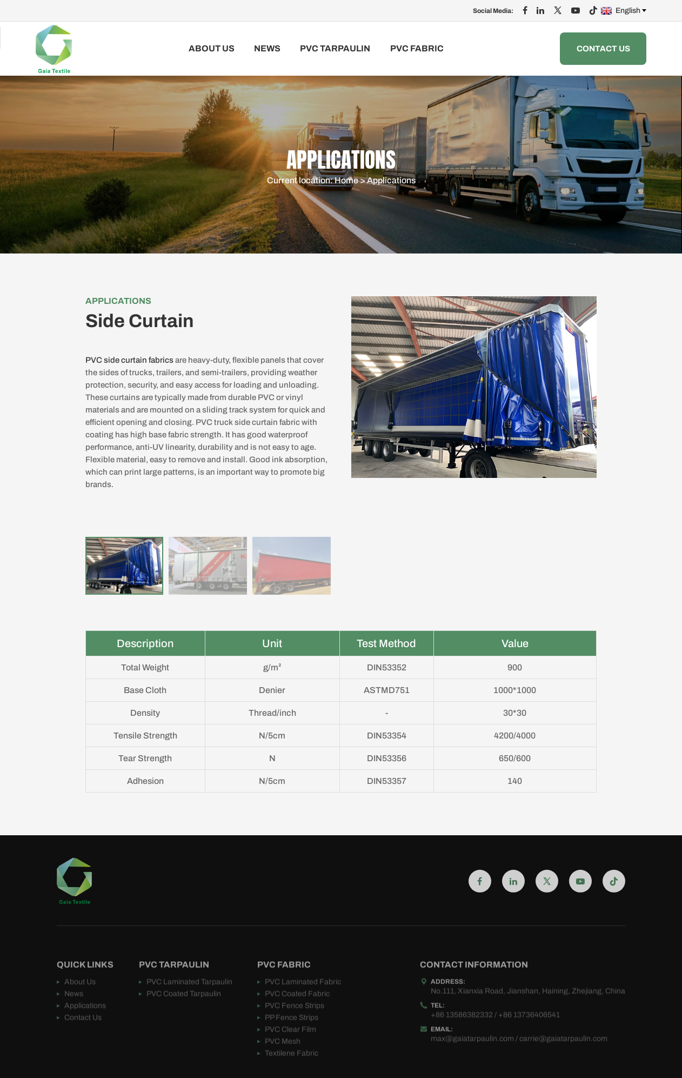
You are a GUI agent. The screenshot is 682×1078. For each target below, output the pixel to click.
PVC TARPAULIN (335, 48)
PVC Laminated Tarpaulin (189, 1001)
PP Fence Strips (291, 1037)
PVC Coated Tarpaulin (183, 1013)
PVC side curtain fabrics (129, 360)
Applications (391, 183)
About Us (212, 48)
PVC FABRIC (417, 48)
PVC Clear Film (290, 1049)
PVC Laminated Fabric (303, 1001)
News (267, 48)
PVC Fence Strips (294, 1025)
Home (346, 183)
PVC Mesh (282, 1061)
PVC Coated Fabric (297, 1013)
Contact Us (603, 48)
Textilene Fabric (291, 1073)
